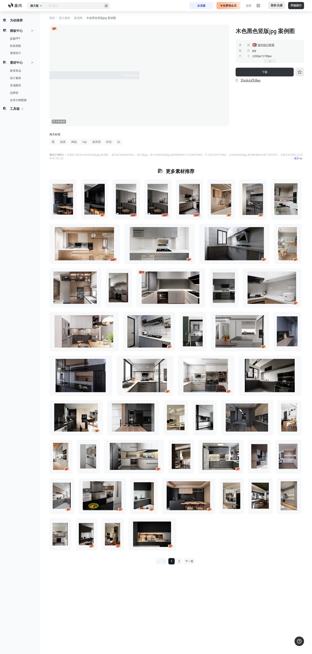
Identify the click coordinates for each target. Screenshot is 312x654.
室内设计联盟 (266, 45)
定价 (249, 6)
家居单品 (15, 71)
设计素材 (15, 78)
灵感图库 (15, 85)
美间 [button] (52, 18)
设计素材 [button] (64, 18)
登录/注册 (277, 5)
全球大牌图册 (18, 100)
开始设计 (296, 5)
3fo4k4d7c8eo (250, 80)
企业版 (201, 5)
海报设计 (15, 53)
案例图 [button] (78, 18)
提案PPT (15, 39)
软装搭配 (15, 46)
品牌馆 (14, 93)
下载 (264, 72)
